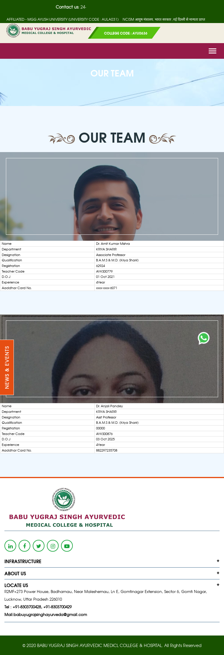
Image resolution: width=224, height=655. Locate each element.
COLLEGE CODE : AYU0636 (125, 33)
